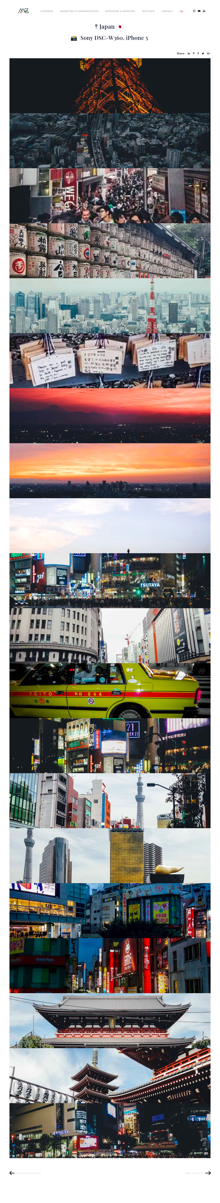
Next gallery (194, 1173)
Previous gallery (28, 1173)
